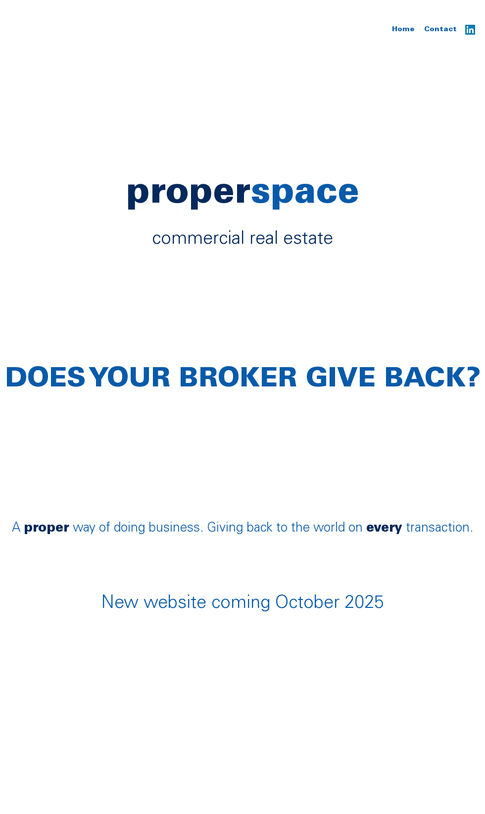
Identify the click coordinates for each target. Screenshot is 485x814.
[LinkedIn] (470, 30)
